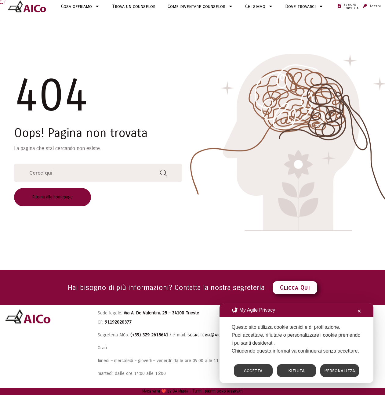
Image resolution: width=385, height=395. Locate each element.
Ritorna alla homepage (52, 197)
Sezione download (352, 6)
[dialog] (296, 343)
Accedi (375, 6)
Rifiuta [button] (296, 370)
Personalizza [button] (339, 370)
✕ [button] (359, 311)
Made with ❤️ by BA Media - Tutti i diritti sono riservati (192, 391)
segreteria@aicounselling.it (218, 335)
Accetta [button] (253, 370)
